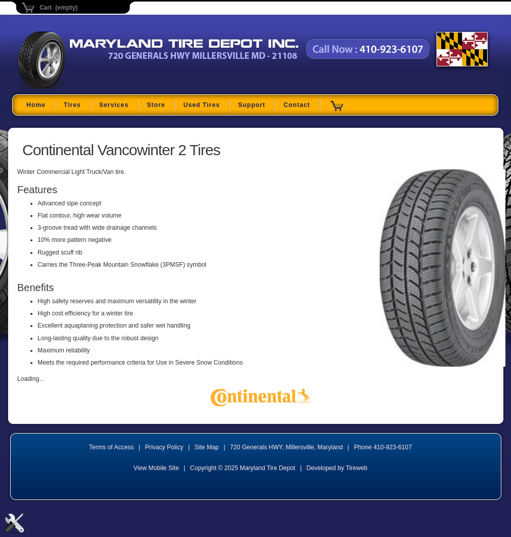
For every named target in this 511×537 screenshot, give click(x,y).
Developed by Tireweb (336, 468)
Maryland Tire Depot (81, 88)
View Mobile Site (156, 468)
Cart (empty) (59, 7)
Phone (383, 447)
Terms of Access (111, 447)
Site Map (207, 447)
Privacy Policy (164, 447)
